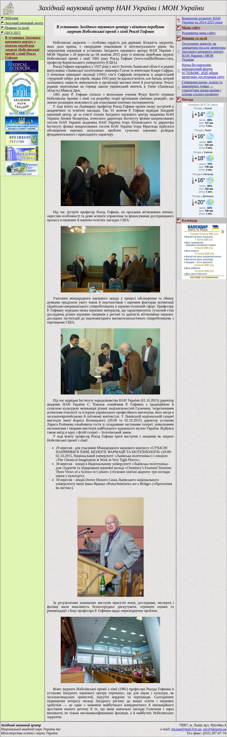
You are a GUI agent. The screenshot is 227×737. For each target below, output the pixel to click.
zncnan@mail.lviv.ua (186, 729)
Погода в (203, 174)
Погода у (203, 108)
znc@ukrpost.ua (214, 729)
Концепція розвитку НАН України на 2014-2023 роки (202, 20)
